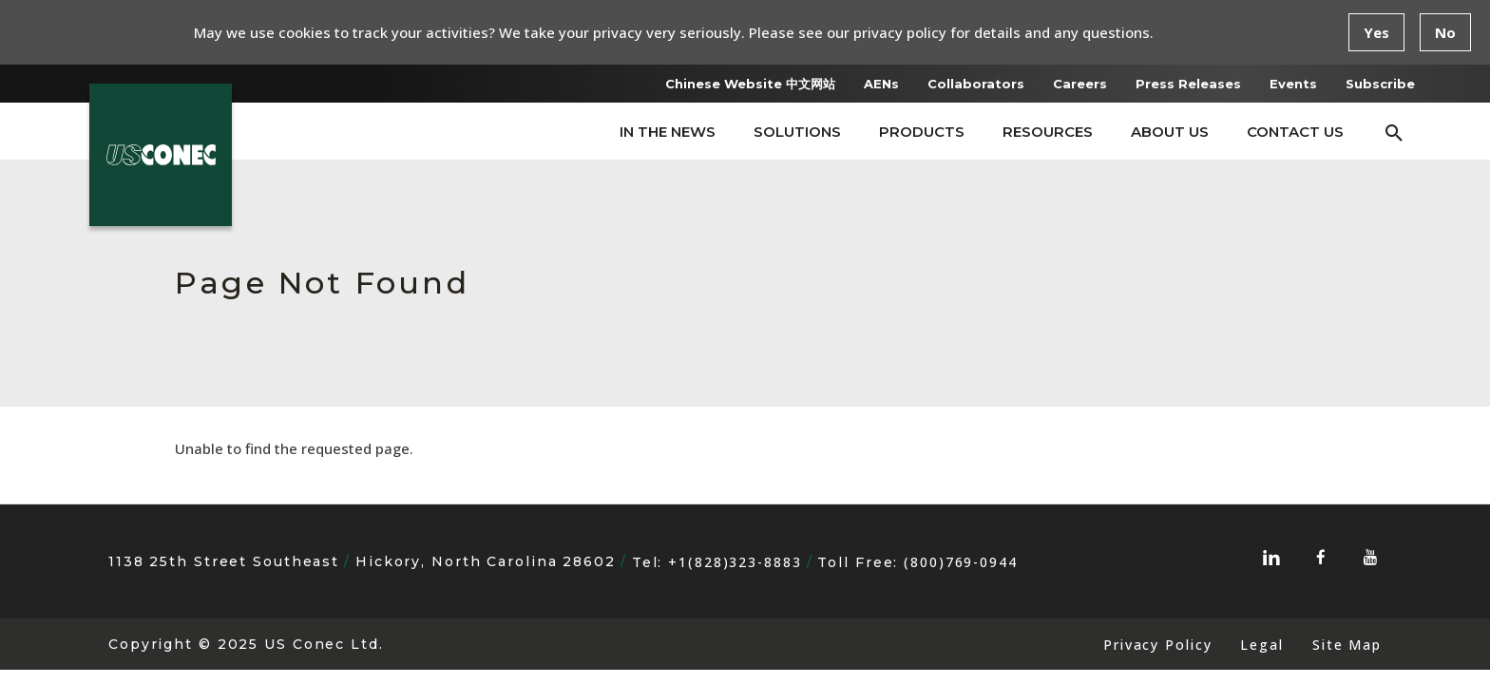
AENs (881, 83)
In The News (668, 132)
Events (1293, 83)
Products (922, 132)
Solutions (797, 132)
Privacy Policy (1157, 645)
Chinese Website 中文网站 (750, 83)
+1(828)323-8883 (734, 562)
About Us (1170, 132)
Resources (1048, 132)
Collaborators (975, 83)
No (1445, 32)
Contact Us (1295, 132)
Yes (1376, 32)
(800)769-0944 (961, 562)
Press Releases (1188, 83)
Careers (1080, 83)
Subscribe (1380, 83)
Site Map (1347, 645)
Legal (1261, 645)
